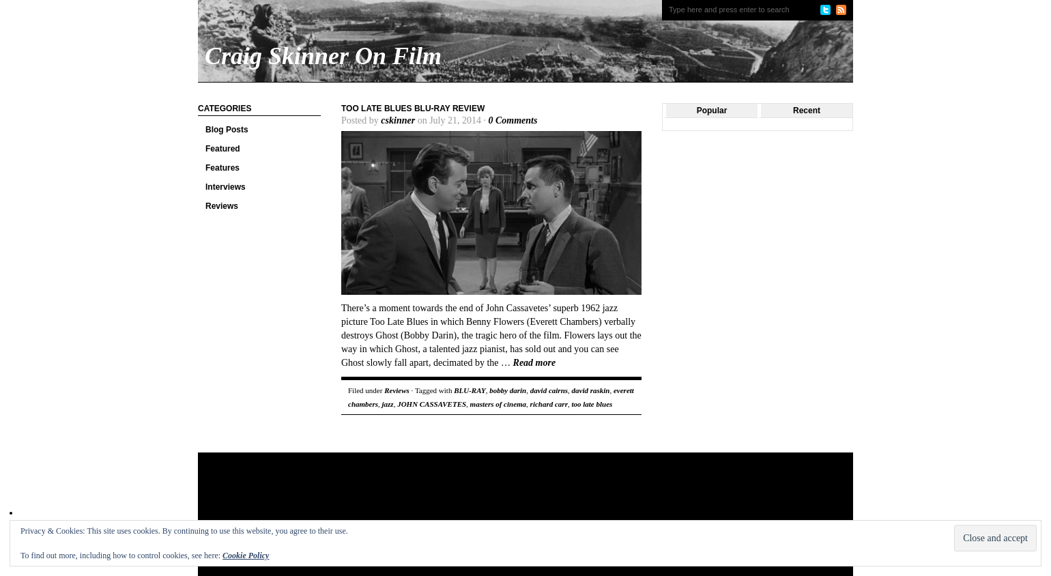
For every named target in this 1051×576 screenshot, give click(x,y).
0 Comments (512, 120)
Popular (712, 110)
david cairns (549, 390)
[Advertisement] (460, 497)
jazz (388, 404)
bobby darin (507, 390)
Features (222, 168)
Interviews (225, 187)
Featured (222, 149)
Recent (806, 110)
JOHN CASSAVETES (431, 404)
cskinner (398, 120)
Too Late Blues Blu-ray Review (413, 108)
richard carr (549, 404)
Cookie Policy (245, 555)
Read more (534, 363)
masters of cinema (498, 404)
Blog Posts (226, 129)
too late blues (591, 404)
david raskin (591, 390)
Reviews (221, 206)
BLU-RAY (469, 390)
